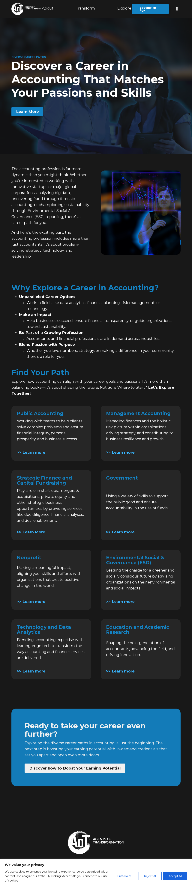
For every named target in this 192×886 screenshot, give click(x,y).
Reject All (150, 876)
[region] (96, 872)
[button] (85, 9)
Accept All (175, 876)
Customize (124, 876)
